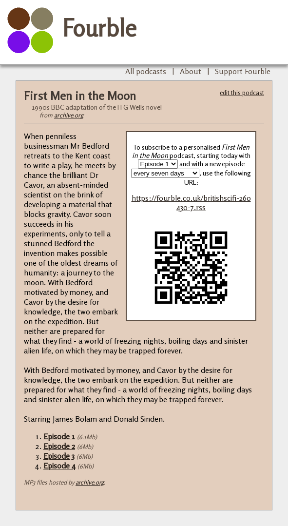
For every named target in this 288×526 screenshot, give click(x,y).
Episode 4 (59, 465)
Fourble (99, 28)
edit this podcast (242, 93)
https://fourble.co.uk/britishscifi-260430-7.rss (191, 203)
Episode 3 (59, 456)
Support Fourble (242, 71)
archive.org (68, 115)
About (190, 71)
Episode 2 (59, 446)
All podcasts (145, 71)
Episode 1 (59, 436)
